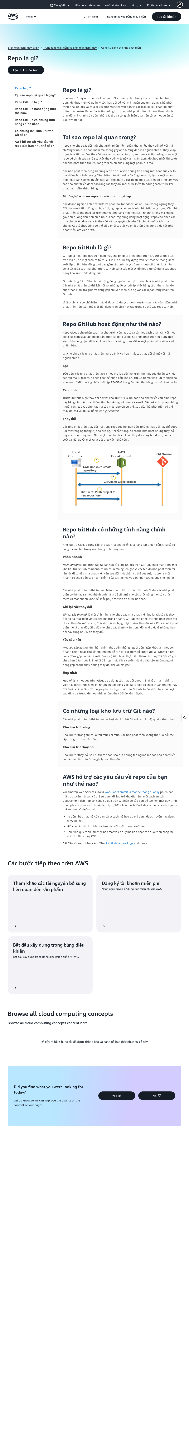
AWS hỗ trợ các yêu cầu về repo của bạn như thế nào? (34, 144)
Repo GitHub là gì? (28, 102)
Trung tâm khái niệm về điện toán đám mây (70, 47)
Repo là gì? (23, 88)
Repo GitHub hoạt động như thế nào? (35, 111)
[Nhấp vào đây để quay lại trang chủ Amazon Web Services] (13, 18)
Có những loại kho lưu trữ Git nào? (34, 133)
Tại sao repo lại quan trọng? (35, 95)
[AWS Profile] (180, 5)
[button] (166, 16)
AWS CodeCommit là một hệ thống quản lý (132, 792)
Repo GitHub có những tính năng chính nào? (35, 122)
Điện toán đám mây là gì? (23, 47)
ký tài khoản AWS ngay (121, 843)
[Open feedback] (184, 717)
